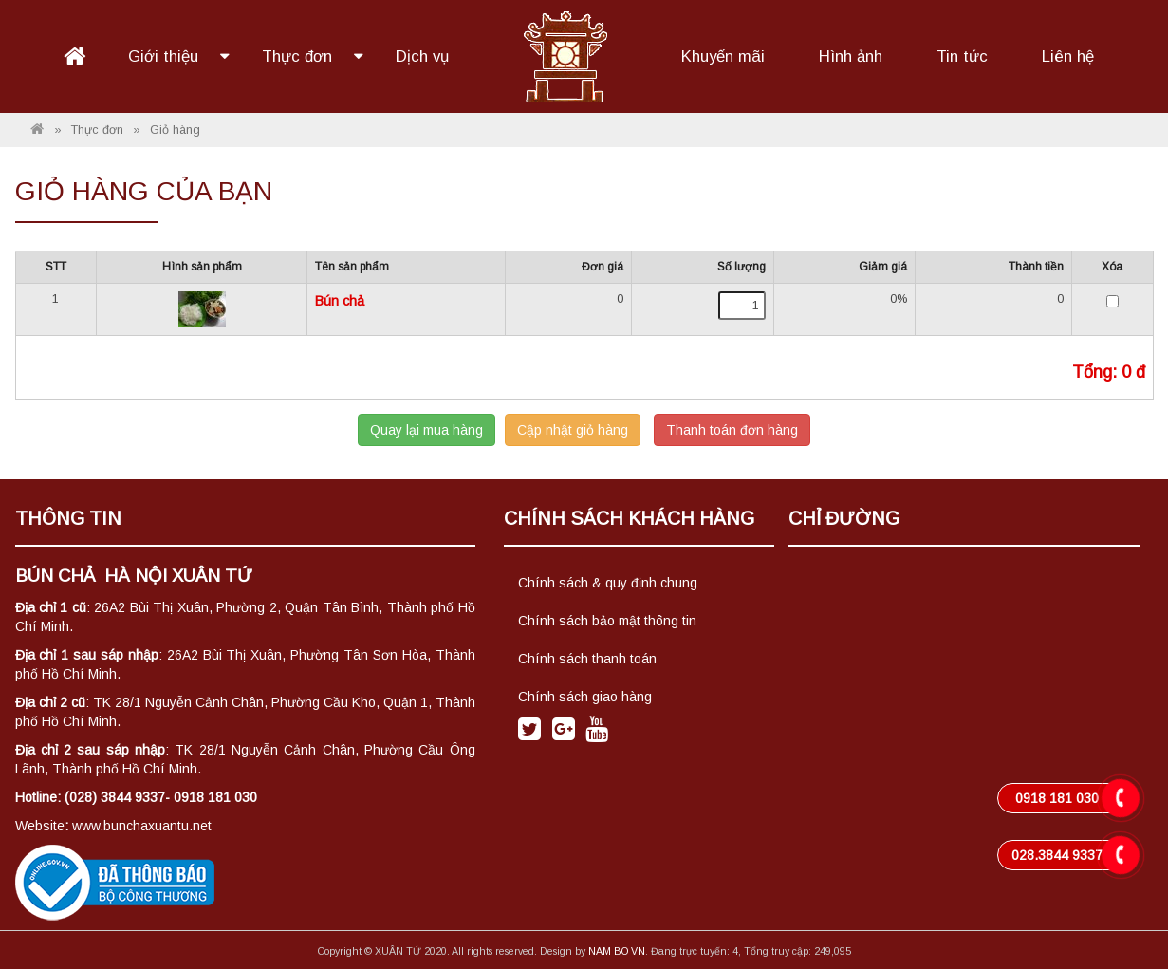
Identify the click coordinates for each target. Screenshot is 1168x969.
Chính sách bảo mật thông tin (607, 620)
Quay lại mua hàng (426, 430)
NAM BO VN (616, 951)
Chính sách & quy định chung (607, 582)
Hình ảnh (850, 56)
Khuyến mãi (723, 56)
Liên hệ (1068, 56)
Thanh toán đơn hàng (732, 430)
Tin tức (962, 56)
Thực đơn (299, 56)
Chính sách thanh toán (587, 658)
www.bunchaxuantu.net (142, 825)
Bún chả (339, 300)
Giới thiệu (165, 56)
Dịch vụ (422, 56)
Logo (565, 54)
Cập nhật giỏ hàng (572, 430)
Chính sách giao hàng (585, 696)
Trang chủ (74, 57)
